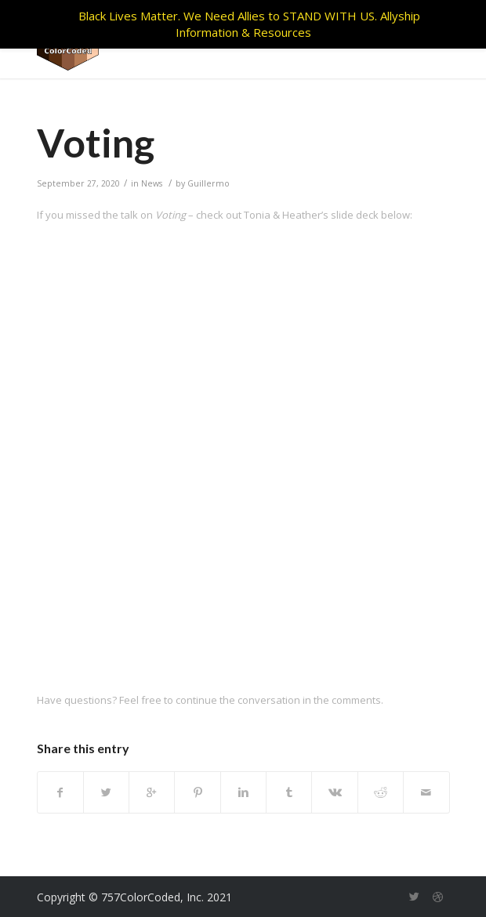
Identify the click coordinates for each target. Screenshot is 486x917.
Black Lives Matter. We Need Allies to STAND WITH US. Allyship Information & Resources (249, 24)
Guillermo (208, 183)
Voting (95, 142)
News (151, 183)
